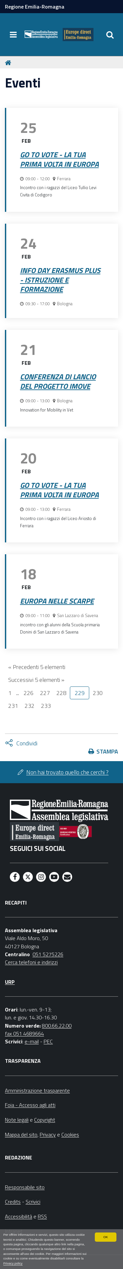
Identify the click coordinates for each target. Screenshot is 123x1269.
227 (45, 692)
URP (10, 982)
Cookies (70, 1134)
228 (61, 692)
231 (13, 705)
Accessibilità (18, 1216)
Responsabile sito (25, 1187)
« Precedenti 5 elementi (36, 666)
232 (29, 705)
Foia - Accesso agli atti (30, 1105)
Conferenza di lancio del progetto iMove (58, 381)
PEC (48, 1041)
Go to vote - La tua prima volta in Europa (59, 159)
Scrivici (33, 1202)
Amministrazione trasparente (37, 1090)
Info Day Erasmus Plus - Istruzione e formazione (60, 280)
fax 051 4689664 (24, 1033)
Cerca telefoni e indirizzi (31, 962)
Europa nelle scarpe (57, 601)
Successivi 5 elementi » (36, 679)
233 (46, 705)
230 (98, 692)
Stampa (107, 751)
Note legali (17, 1120)
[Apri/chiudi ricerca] (110, 34)
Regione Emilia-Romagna (34, 7)
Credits (13, 1202)
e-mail (32, 1041)
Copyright (44, 1120)
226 (28, 692)
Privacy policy (13, 1263)
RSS (42, 1216)
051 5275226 (47, 954)
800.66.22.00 (57, 1026)
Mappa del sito (21, 1134)
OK (105, 1237)
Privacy (48, 1134)
